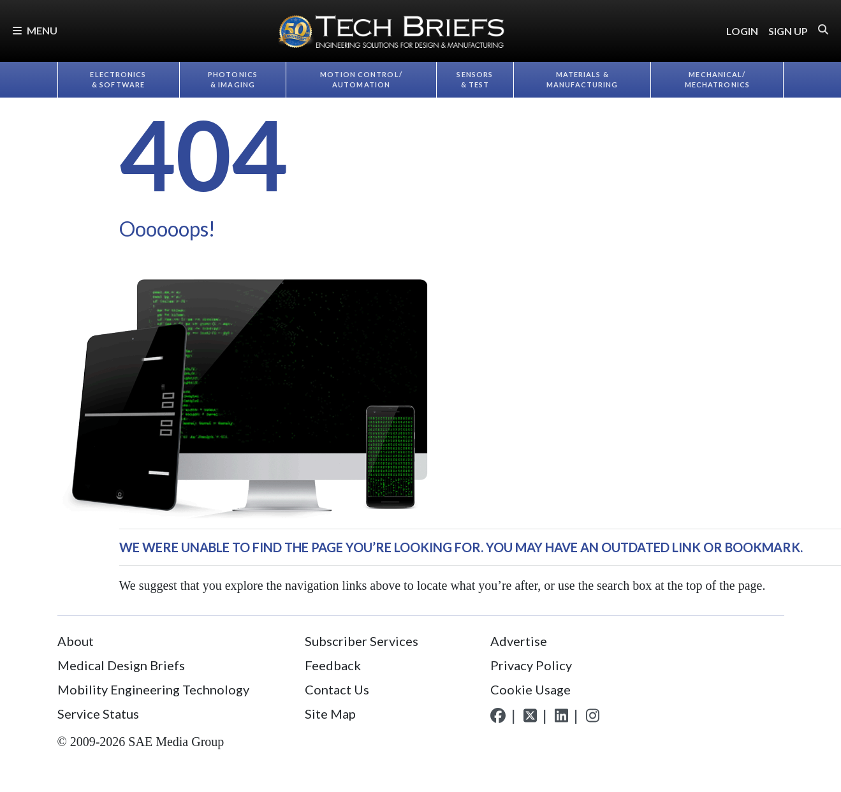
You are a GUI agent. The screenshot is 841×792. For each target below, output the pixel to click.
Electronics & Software (118, 79)
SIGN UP (788, 31)
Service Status (98, 713)
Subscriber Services (361, 641)
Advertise (518, 641)
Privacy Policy (531, 665)
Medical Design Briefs (121, 665)
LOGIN (742, 31)
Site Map (330, 713)
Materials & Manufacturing (582, 79)
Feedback (333, 665)
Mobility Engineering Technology (153, 689)
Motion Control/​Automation (361, 79)
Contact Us (337, 689)
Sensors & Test (475, 79)
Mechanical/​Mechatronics (717, 79)
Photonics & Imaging (233, 79)
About (75, 641)
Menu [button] (35, 30)
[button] (823, 30)
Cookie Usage (530, 689)
